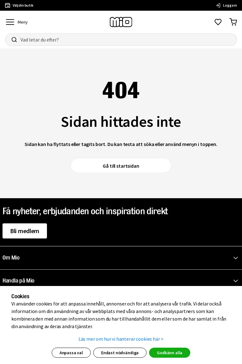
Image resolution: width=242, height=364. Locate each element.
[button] (122, 258)
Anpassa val (71, 353)
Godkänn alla (169, 353)
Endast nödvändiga (120, 353)
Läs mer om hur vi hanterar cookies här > (121, 339)
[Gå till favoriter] (218, 22)
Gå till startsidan (121, 166)
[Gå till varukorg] (233, 22)
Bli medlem (24, 231)
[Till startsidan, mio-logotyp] (121, 22)
